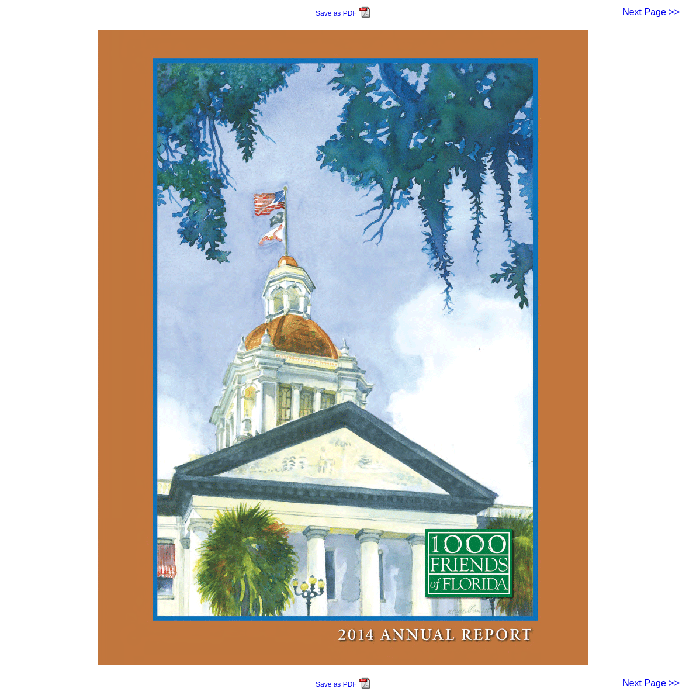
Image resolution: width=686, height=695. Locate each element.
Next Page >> (651, 12)
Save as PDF (343, 13)
